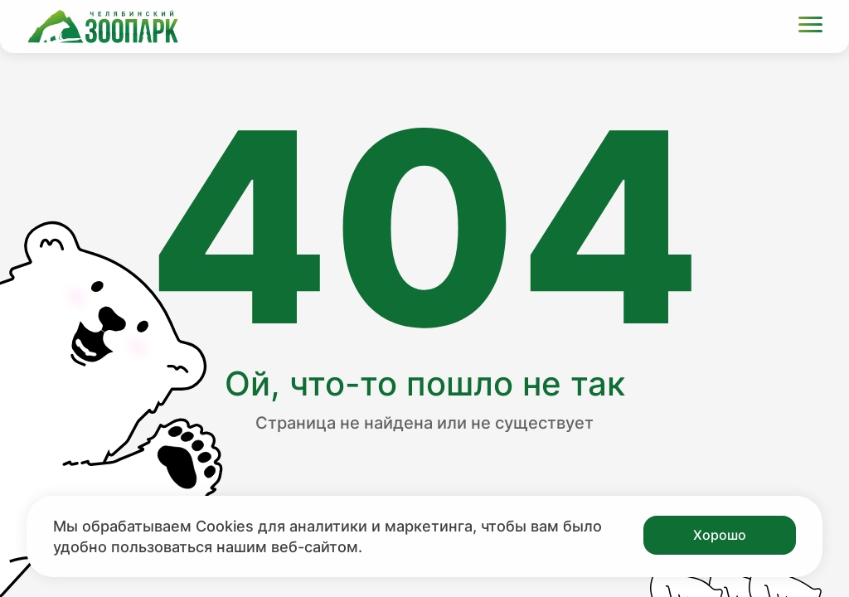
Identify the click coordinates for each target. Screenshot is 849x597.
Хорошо (719, 535)
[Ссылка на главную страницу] (103, 26)
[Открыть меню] (810, 27)
